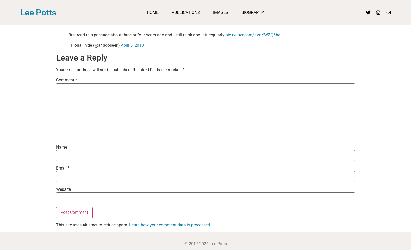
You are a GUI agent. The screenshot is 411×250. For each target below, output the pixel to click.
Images (220, 12)
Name (63, 147)
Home (153, 12)
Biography (252, 12)
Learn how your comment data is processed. (170, 224)
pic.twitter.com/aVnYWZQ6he (252, 34)
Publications (186, 12)
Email (62, 168)
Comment (66, 80)
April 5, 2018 (132, 45)
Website (63, 189)
